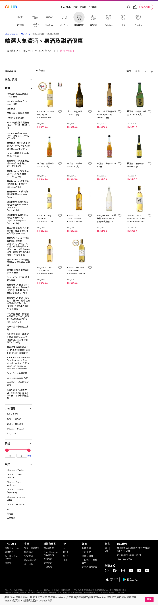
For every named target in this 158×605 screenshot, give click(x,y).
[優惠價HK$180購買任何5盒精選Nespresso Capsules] (18, 194)
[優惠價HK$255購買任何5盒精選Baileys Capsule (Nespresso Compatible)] (18, 219)
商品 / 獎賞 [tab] (11, 79)
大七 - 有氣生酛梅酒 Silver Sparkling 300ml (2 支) (106, 114)
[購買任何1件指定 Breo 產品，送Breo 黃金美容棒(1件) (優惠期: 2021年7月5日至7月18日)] (18, 289)
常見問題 (48, 562)
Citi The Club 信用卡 (11, 557)
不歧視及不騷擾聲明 (89, 561)
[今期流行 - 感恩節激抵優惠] (18, 384)
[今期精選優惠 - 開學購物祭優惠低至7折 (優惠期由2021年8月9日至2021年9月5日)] (18, 318)
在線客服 (48, 566)
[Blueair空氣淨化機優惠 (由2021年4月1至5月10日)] (18, 125)
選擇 (29, 456)
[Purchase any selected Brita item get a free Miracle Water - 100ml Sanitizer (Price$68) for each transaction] (18, 363)
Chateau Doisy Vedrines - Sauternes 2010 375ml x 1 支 (45, 218)
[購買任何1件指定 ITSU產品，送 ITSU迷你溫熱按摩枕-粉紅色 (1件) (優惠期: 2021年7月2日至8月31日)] (18, 304)
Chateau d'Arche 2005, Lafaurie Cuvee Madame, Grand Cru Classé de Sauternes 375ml (77, 218)
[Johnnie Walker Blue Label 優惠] (18, 102)
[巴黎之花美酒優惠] (18, 118)
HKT (65, 560)
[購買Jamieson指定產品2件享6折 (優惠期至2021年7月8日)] (18, 164)
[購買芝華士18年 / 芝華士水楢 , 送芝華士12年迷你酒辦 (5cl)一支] (18, 231)
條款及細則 (67, 51)
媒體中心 (9, 562)
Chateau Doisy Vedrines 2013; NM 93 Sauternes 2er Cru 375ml (136, 218)
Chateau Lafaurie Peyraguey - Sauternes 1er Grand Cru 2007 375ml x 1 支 (45, 114)
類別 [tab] (7, 88)
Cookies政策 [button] (45, 600)
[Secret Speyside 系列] (18, 378)
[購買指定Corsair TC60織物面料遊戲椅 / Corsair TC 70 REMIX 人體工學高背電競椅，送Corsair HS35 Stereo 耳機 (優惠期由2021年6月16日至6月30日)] (18, 246)
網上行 (66, 556)
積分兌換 (28, 564)
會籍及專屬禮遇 (32, 548)
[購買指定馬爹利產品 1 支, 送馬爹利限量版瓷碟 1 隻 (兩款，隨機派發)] (18, 350)
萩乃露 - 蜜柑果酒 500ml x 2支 (45, 165)
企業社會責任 (79, 7)
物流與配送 (49, 548)
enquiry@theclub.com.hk (129, 554)
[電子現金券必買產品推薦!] (18, 328)
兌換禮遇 (28, 556)
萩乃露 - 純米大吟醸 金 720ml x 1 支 (136, 113)
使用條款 (86, 552)
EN (106, 550)
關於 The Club (12, 548)
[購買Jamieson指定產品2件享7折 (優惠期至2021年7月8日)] (18, 174)
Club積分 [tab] (10, 408)
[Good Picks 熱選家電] (18, 373)
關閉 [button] (149, 599)
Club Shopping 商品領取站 (51, 553)
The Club (66, 7)
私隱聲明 (86, 548)
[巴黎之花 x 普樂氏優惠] (18, 113)
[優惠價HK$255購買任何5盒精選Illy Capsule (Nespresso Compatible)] (18, 206)
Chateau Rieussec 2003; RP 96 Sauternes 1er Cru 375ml (76, 270)
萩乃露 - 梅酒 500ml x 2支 (106, 165)
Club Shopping (12, 34)
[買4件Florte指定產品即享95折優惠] (18, 271)
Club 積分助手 (31, 560)
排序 (129, 71)
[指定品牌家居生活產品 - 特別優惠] (18, 95)
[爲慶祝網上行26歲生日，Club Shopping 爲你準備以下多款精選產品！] (18, 394)
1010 (65, 552)
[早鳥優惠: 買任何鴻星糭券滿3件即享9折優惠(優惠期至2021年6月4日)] (18, 146)
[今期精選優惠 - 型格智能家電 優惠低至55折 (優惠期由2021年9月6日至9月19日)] (18, 338)
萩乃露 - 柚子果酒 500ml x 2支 (135, 165)
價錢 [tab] (7, 443)
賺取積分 (28, 552)
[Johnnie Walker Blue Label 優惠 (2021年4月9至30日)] (18, 136)
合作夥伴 (93, 7)
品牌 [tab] (7, 465)
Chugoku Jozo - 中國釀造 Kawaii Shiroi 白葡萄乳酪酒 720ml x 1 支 (106, 218)
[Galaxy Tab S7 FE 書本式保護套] (18, 279)
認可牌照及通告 (89, 566)
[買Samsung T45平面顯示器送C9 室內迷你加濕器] (18, 262)
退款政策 (48, 558)
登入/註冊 (146, 7)
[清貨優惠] (18, 108)
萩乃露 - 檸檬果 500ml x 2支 (74, 165)
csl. (64, 548)
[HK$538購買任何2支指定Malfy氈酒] (18, 155)
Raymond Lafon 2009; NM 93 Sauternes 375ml (45, 270)
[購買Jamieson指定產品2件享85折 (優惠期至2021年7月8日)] (18, 184)
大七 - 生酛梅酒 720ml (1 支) (74, 113)
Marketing (25, 34)
